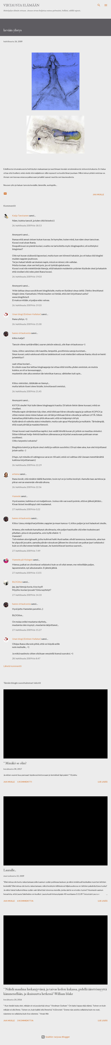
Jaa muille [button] (98, 194)
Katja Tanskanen (20, 215)
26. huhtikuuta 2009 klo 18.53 (26, 225)
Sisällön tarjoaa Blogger (55, 1036)
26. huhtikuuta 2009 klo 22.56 (26, 487)
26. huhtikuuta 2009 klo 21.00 (26, 324)
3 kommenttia (25, 1020)
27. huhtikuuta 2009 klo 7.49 (26, 550)
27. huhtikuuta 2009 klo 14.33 (26, 594)
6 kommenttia (25, 901)
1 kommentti (24, 782)
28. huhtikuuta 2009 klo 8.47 (26, 658)
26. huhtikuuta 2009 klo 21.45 (26, 391)
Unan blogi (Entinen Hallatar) (26, 314)
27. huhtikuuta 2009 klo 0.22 (26, 509)
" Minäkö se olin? (15, 763)
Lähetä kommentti (12, 666)
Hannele (16, 496)
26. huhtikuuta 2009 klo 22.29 (26, 465)
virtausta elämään (21, 5)
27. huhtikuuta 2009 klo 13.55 (26, 572)
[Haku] (99, 5)
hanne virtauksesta (21, 333)
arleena (15, 474)
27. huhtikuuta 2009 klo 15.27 (26, 629)
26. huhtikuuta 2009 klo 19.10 (26, 305)
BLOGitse (17, 581)
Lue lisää (103, 782)
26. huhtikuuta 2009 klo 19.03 (26, 276)
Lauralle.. (9, 870)
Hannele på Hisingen (22, 559)
